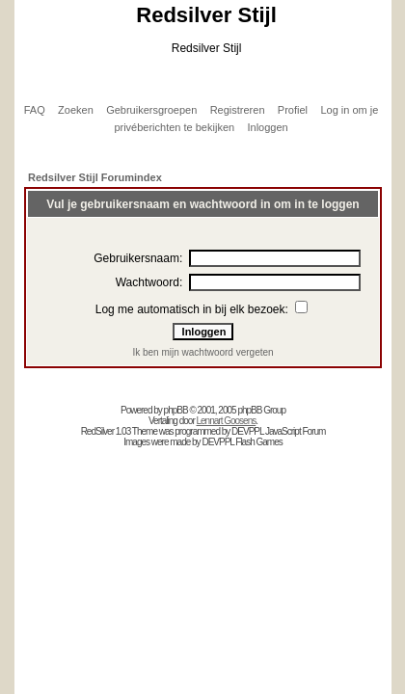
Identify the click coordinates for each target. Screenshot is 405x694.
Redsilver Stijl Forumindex (95, 177)
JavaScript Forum (295, 431)
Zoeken (76, 110)
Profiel (293, 110)
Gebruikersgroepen (151, 110)
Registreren (237, 110)
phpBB (176, 410)
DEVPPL (247, 431)
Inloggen (267, 127)
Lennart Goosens (226, 420)
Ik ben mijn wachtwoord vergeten (202, 352)
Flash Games (258, 442)
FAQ (34, 110)
